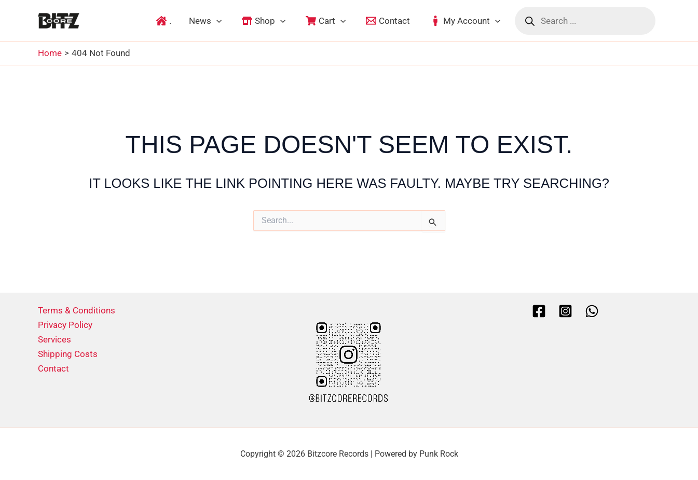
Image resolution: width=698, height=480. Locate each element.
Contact (53, 368)
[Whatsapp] (592, 311)
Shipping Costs (68, 354)
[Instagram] (565, 311)
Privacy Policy (65, 325)
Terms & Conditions (76, 310)
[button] (205, 21)
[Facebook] (539, 311)
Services (54, 339)
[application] (216, 21)
